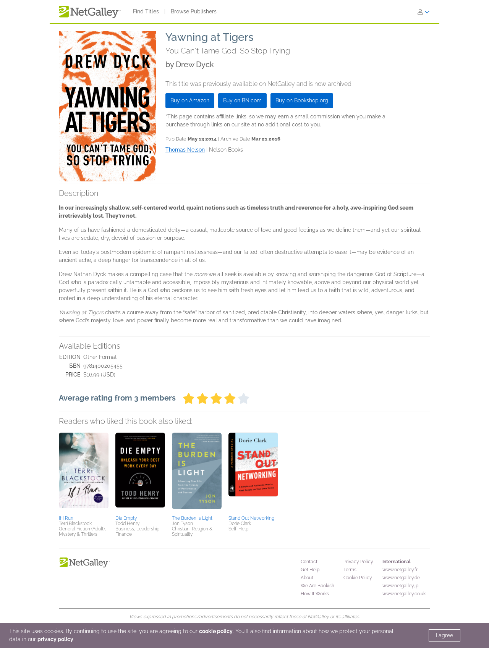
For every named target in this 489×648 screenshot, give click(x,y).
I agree (444, 635)
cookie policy (216, 631)
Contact (309, 561)
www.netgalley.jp (400, 585)
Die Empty (126, 518)
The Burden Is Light (192, 518)
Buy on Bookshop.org (301, 100)
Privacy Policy (358, 561)
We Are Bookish (317, 585)
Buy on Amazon (189, 100)
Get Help (310, 569)
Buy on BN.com (242, 100)
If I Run (66, 518)
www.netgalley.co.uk (404, 593)
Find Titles (146, 11)
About (307, 577)
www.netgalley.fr (400, 569)
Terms (349, 569)
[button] (83, 473)
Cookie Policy (357, 577)
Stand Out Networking (251, 518)
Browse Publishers (194, 11)
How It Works (315, 593)
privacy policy (55, 639)
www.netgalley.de (401, 577)
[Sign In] (424, 12)
